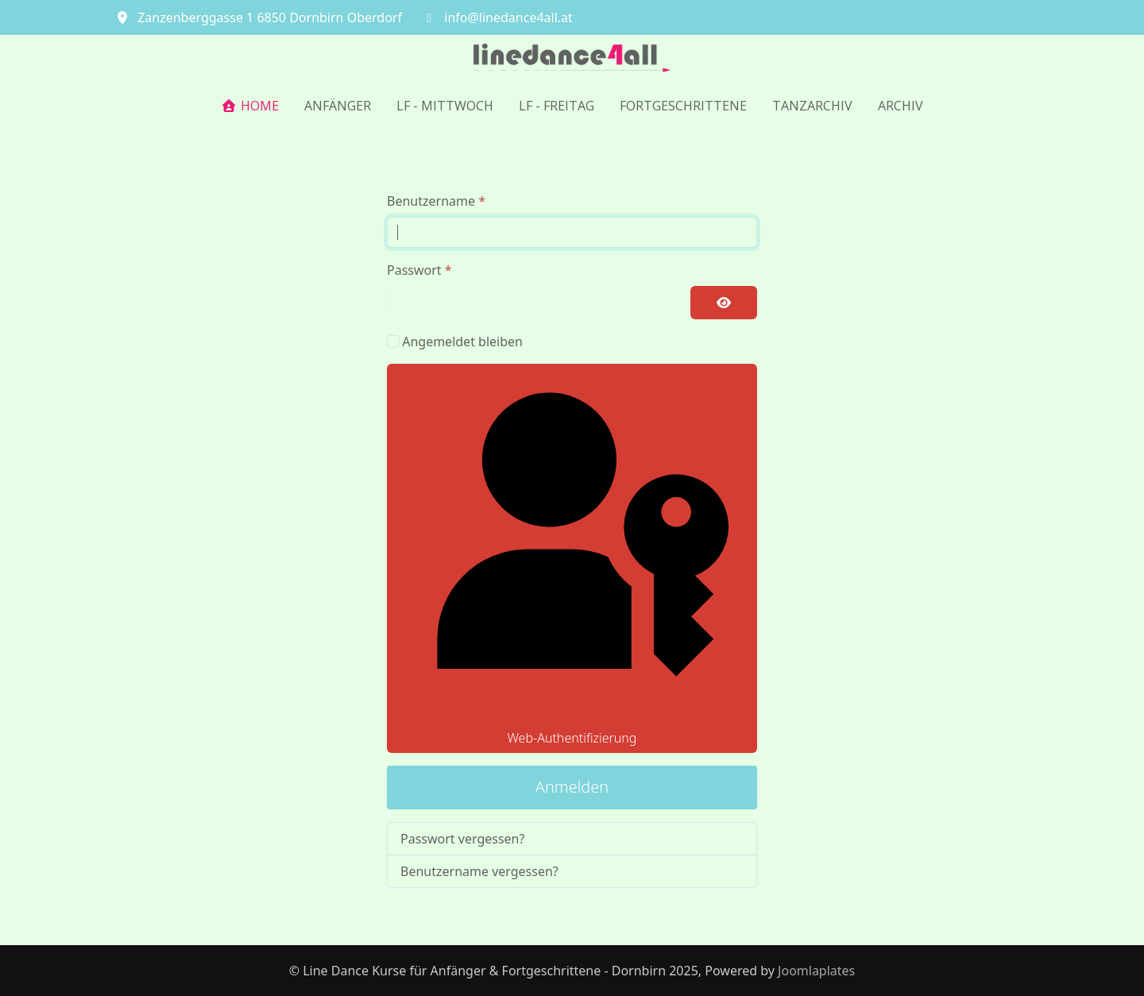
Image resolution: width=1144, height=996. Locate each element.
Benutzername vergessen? (479, 871)
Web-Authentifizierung (571, 558)
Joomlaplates (816, 970)
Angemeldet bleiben (462, 341)
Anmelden (572, 786)
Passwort (419, 270)
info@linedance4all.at (508, 17)
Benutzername (436, 201)
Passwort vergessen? (462, 838)
